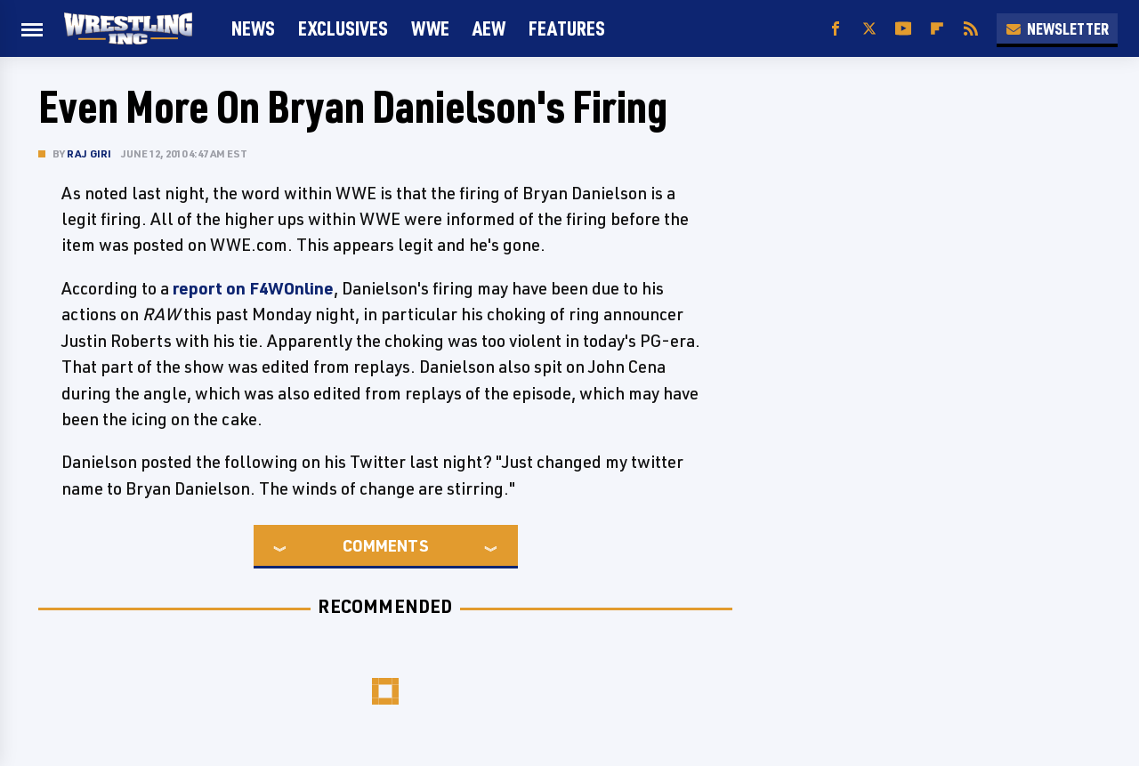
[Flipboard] (937, 28)
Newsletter (1057, 28)
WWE (430, 28)
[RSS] (971, 28)
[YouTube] (903, 28)
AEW (489, 28)
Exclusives (343, 28)
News (253, 28)
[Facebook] (836, 28)
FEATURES (567, 28)
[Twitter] (869, 28)
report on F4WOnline (253, 288)
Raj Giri (89, 153)
